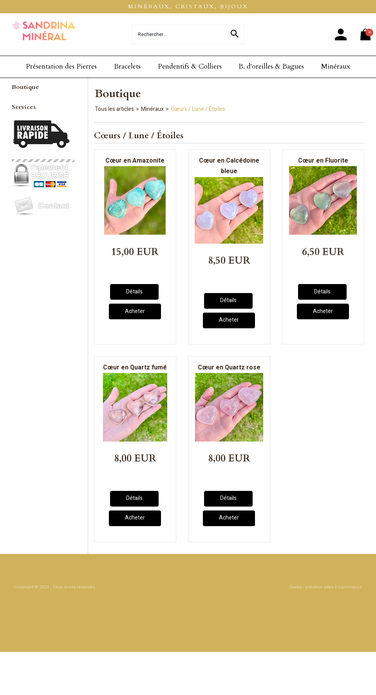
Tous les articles (114, 109)
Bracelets (127, 66)
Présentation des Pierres (61, 66)
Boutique (25, 87)
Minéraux (335, 66)
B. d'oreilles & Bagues (271, 66)
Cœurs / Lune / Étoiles (198, 109)
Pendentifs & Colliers (190, 66)
